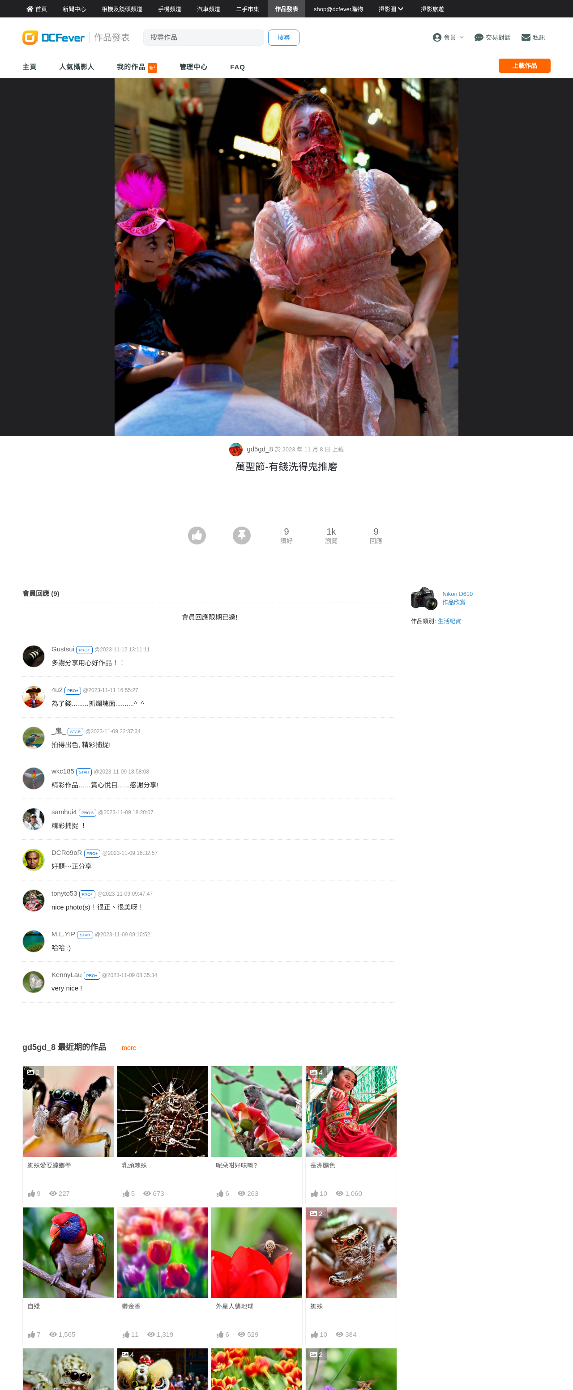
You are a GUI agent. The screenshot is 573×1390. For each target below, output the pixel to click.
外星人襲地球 (234, 1306)
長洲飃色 (322, 1165)
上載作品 (524, 65)
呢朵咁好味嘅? (236, 1165)
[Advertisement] (286, 502)
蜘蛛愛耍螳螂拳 (49, 1165)
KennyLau (66, 974)
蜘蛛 (316, 1306)
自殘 (33, 1306)
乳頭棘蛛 (134, 1165)
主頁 (29, 67)
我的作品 (137, 68)
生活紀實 (449, 621)
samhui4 (64, 812)
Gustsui (62, 649)
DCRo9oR (66, 852)
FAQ (237, 67)
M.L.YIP (63, 934)
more (129, 1047)
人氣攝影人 (77, 67)
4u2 (57, 689)
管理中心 (194, 67)
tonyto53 (64, 893)
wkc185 (62, 771)
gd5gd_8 (252, 449)
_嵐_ (58, 731)
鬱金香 (131, 1306)
